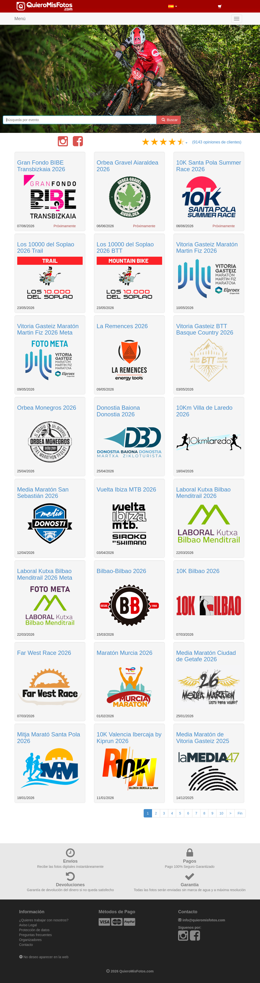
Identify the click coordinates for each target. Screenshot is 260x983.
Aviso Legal (28, 925)
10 (221, 813)
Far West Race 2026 (44, 652)
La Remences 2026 (122, 326)
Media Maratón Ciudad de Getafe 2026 (206, 655)
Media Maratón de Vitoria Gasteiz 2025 (202, 737)
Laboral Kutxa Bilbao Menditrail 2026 (203, 492)
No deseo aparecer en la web (44, 957)
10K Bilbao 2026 (197, 571)
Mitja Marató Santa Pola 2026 (48, 737)
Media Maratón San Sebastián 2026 (43, 492)
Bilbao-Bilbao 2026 (121, 571)
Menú (20, 18)
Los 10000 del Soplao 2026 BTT (125, 247)
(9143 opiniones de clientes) (216, 142)
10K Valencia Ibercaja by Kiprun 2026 (129, 737)
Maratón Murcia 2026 (125, 652)
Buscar (169, 120)
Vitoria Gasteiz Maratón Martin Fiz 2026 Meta (48, 329)
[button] (172, 6)
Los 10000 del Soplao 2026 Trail (45, 247)
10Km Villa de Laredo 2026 (204, 410)
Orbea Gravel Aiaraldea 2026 (127, 165)
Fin (240, 813)
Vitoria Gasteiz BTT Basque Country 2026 (204, 329)
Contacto (26, 945)
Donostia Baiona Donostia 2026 (118, 410)
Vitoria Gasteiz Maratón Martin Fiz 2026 (207, 247)
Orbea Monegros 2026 (46, 407)
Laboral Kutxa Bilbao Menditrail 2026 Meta (44, 574)
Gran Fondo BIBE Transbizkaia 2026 (41, 165)
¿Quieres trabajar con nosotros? (44, 920)
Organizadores (30, 940)
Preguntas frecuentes (35, 935)
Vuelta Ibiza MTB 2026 (126, 489)
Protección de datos (34, 930)
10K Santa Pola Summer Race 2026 (208, 165)
